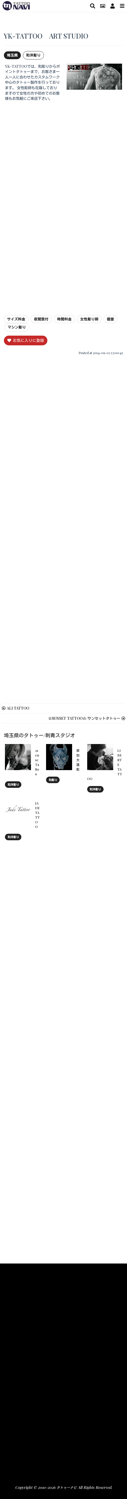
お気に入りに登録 (25, 340)
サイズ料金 (16, 319)
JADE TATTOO (37, 815)
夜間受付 (41, 319)
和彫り (53, 780)
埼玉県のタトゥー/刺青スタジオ (39, 735)
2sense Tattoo (37, 762)
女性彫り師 (89, 319)
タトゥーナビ (66, 1487)
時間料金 (64, 319)
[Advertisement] (63, 140)
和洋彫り (33, 55)
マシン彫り (17, 327)
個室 (110, 319)
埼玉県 (12, 55)
